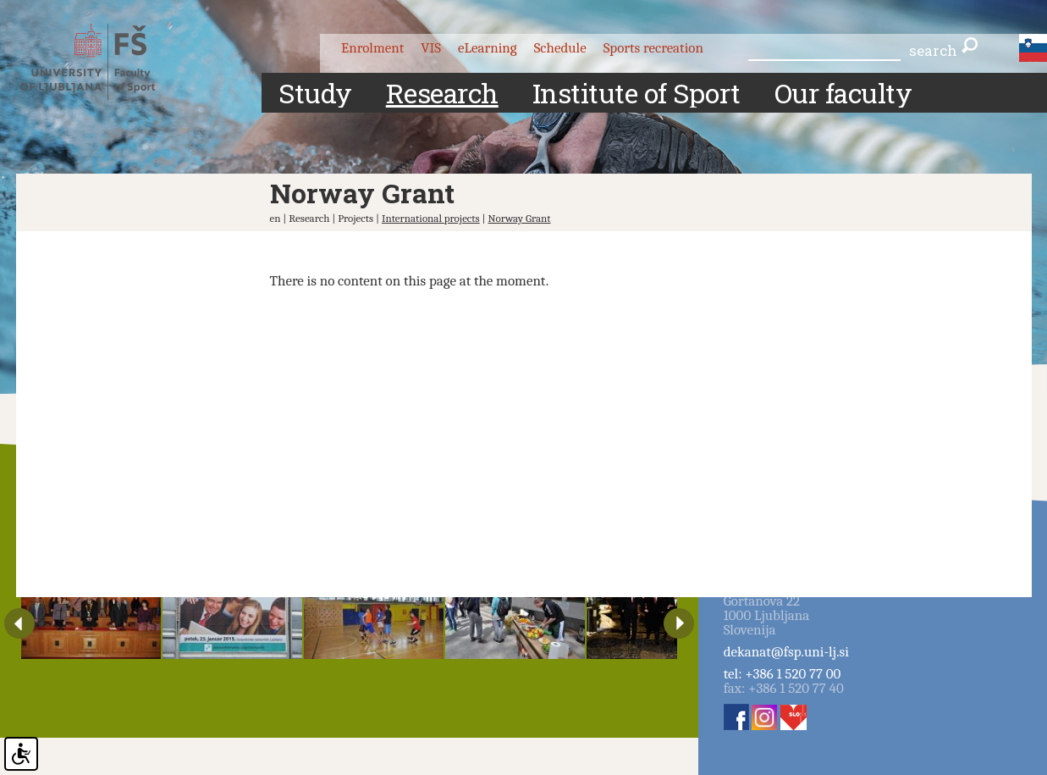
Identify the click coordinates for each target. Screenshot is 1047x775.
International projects (431, 218)
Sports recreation (653, 48)
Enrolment (372, 48)
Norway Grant (519, 218)
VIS (431, 48)
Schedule (560, 48)
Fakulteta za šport (102, 62)
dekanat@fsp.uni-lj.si (786, 652)
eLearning (487, 48)
